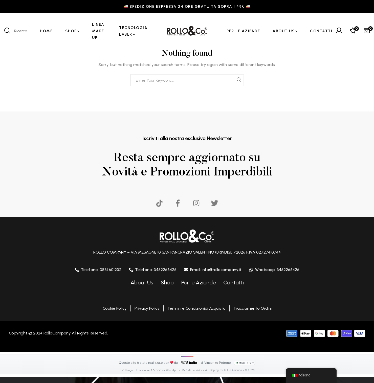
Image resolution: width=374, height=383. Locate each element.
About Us (141, 282)
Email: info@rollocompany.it (215, 269)
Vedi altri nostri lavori (194, 370)
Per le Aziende (198, 282)
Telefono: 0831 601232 (101, 269)
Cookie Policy (115, 308)
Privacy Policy (147, 308)
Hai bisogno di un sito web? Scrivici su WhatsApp (149, 370)
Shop (167, 282)
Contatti (233, 282)
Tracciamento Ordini (252, 308)
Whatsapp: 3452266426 (277, 269)
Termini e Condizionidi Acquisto (196, 308)
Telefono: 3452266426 (156, 269)
